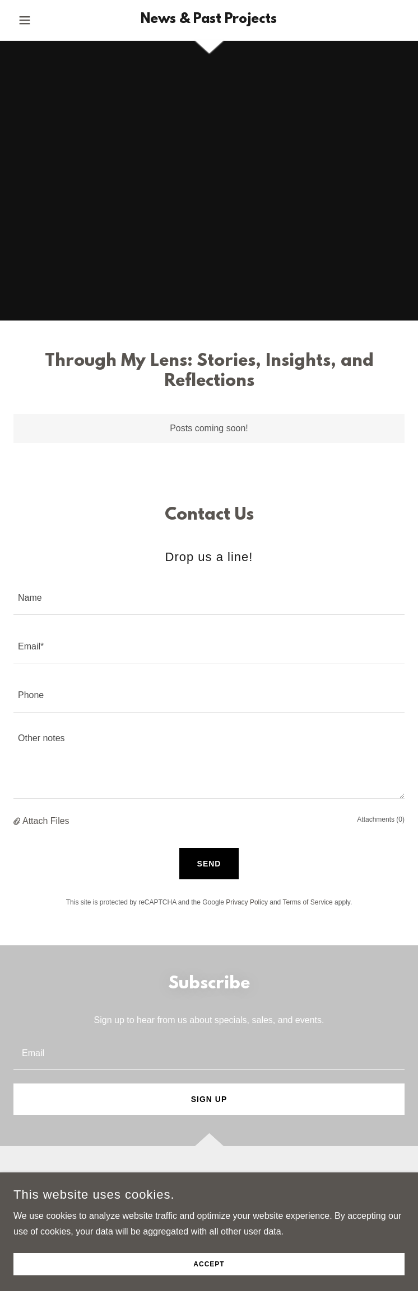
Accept (208, 1264)
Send (209, 863)
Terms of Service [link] (307, 902)
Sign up (209, 1099)
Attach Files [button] (45, 821)
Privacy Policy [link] (247, 902)
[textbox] (209, 597)
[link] (209, 20)
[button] (42, 20)
